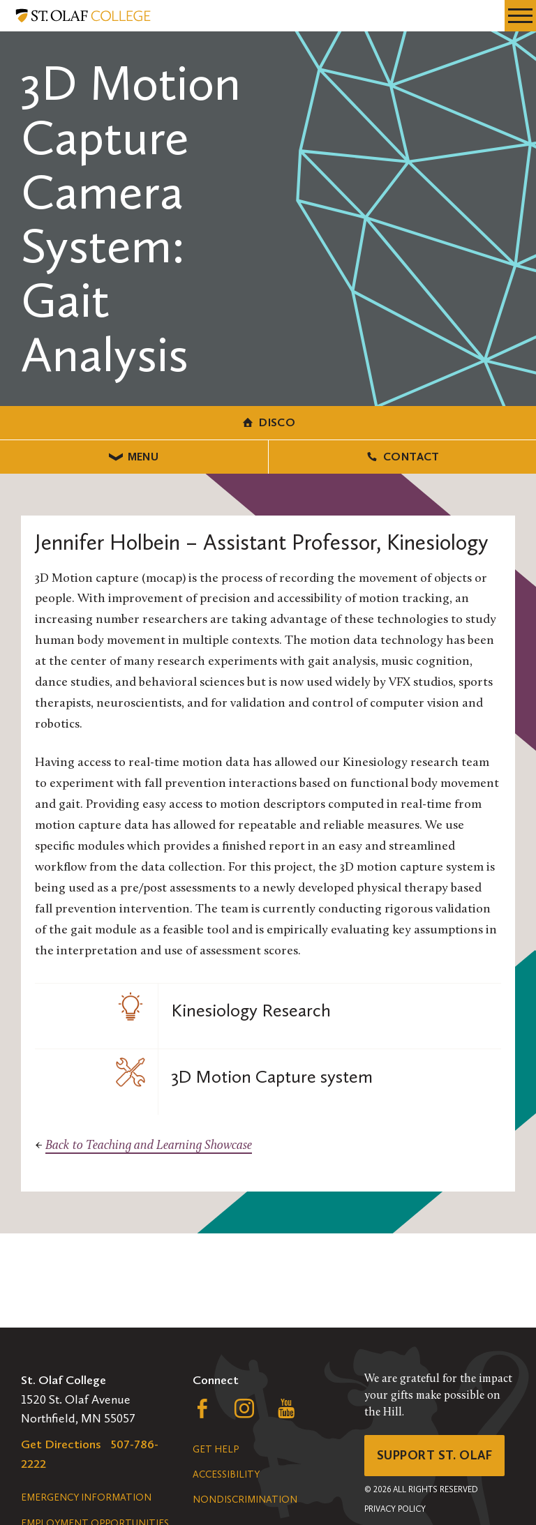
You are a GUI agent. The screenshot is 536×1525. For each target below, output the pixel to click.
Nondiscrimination (245, 1499)
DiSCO (268, 422)
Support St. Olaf (434, 1455)
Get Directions (61, 1444)
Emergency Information (86, 1497)
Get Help (216, 1449)
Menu (133, 456)
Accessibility (226, 1474)
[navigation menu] (520, 15)
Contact (402, 456)
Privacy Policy (395, 1509)
